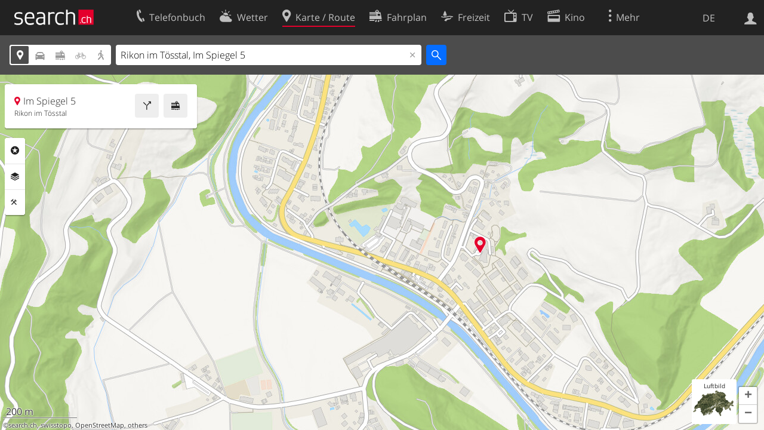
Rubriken (15, 150)
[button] (748, 396)
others (137, 425)
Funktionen (15, 202)
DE (709, 17)
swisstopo (56, 425)
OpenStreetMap (99, 425)
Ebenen (15, 176)
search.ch (22, 425)
